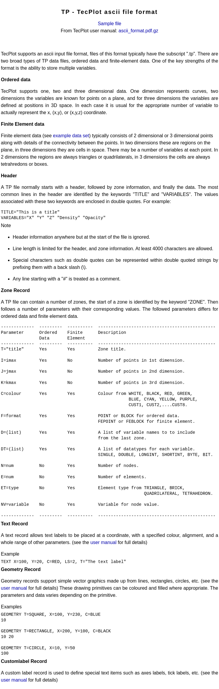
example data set (71, 135)
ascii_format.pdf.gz (138, 30)
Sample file (109, 23)
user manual (103, 542)
